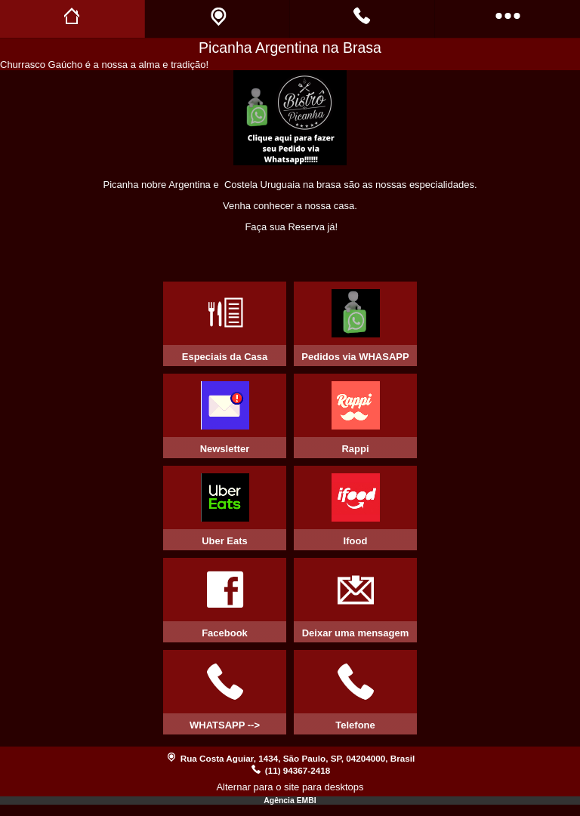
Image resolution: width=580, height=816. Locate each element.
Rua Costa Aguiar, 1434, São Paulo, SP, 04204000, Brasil (297, 758)
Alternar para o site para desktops (289, 787)
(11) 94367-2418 (297, 770)
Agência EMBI (290, 800)
